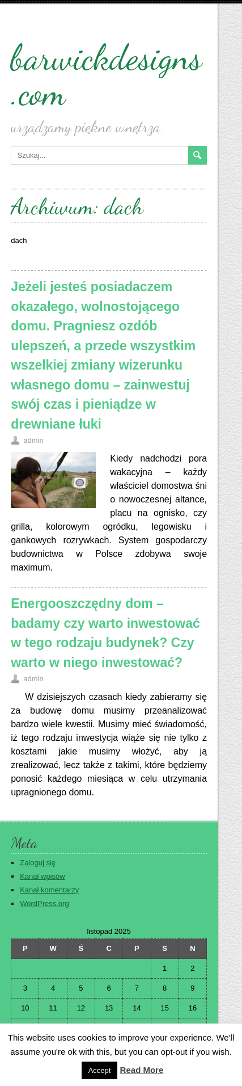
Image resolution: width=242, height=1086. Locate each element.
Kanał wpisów (42, 876)
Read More (142, 1070)
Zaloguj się (38, 862)
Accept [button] (99, 1070)
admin (33, 440)
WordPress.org (44, 903)
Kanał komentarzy (49, 890)
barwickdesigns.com (106, 75)
